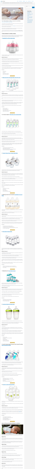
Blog (26, 1)
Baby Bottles (24, 1)
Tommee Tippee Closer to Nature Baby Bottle (10, 153)
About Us (33, 1)
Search (26, 6)
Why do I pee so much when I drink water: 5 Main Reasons (30, 15)
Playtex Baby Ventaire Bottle (7, 231)
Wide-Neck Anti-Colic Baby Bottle (16, 114)
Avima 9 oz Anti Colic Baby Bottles (9, 384)
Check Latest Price (12, 151)
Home (17, 1)
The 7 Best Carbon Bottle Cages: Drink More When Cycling (29, 18)
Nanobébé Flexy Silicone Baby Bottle (9, 38)
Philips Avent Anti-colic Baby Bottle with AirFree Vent (12, 77)
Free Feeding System (12, 270)
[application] (33, 1)
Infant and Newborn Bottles (6, 345)
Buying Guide (29, 1)
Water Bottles (20, 1)
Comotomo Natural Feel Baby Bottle (9, 304)
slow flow (20, 411)
